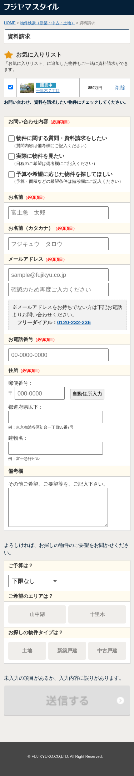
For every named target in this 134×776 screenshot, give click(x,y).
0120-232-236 (74, 322)
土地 (27, 650)
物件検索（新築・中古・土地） (47, 23)
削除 (120, 87)
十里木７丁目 (48, 90)
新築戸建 (67, 650)
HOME (9, 23)
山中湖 (37, 614)
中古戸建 (107, 650)
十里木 (97, 614)
